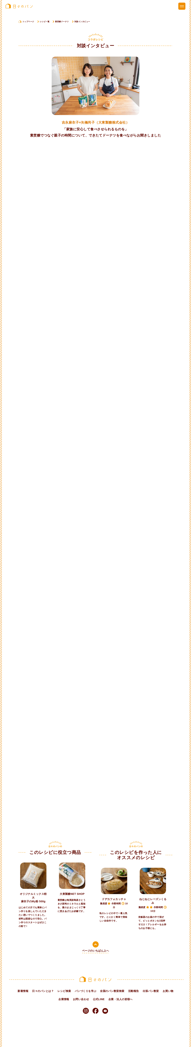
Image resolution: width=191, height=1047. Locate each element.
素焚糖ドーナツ (62, 22)
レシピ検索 (64, 990)
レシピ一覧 (44, 22)
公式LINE (99, 999)
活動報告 (133, 990)
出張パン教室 (151, 990)
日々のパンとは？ (43, 990)
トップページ (28, 22)
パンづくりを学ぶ (85, 990)
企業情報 (63, 999)
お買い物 (168, 990)
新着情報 (23, 990)
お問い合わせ (81, 999)
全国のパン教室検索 (112, 990)
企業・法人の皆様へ (120, 999)
